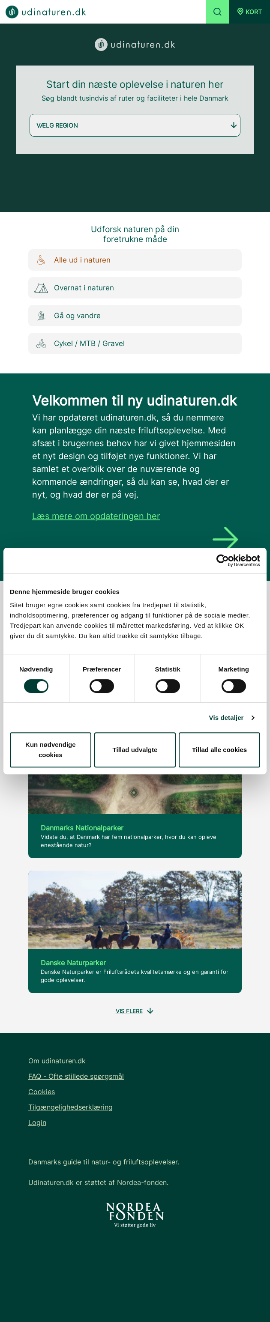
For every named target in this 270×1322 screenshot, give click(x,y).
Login (37, 1122)
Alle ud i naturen (70, 260)
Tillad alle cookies (219, 749)
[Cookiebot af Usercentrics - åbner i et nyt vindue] (222, 560)
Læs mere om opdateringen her (96, 516)
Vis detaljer (226, 717)
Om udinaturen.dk (57, 1060)
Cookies (41, 1091)
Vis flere (135, 1012)
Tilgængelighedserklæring (70, 1107)
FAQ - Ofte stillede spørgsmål (76, 1076)
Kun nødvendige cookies (50, 749)
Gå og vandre (65, 315)
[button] (249, 12)
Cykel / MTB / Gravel (77, 343)
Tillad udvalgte (135, 749)
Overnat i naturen (72, 288)
